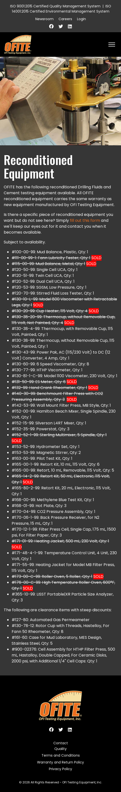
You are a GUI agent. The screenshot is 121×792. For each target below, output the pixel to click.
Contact (60, 743)
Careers (65, 18)
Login (81, 18)
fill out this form (85, 220)
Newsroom (44, 18)
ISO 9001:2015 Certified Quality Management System (55, 6)
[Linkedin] (70, 26)
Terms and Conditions (60, 755)
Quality (60, 748)
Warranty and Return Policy (60, 762)
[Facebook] (51, 26)
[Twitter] (61, 26)
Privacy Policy (60, 768)
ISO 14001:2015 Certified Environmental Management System (61, 9)
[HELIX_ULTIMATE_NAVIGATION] (111, 44)
